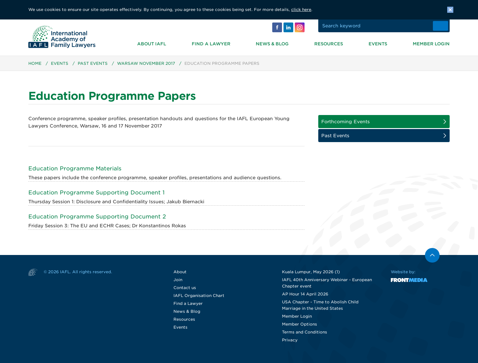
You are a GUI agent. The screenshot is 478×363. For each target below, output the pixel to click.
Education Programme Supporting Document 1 (96, 192)
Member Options (299, 324)
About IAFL (151, 43)
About (180, 272)
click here (301, 9)
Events (378, 43)
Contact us (184, 287)
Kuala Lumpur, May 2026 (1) (311, 272)
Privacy (290, 340)
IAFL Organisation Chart (198, 295)
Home (34, 63)
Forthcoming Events (345, 121)
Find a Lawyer (211, 43)
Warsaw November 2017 (146, 63)
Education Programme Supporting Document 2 (97, 216)
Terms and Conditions (304, 332)
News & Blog (272, 43)
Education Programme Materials (74, 168)
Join (177, 279)
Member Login (431, 43)
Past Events (93, 63)
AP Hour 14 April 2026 (305, 294)
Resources (328, 43)
